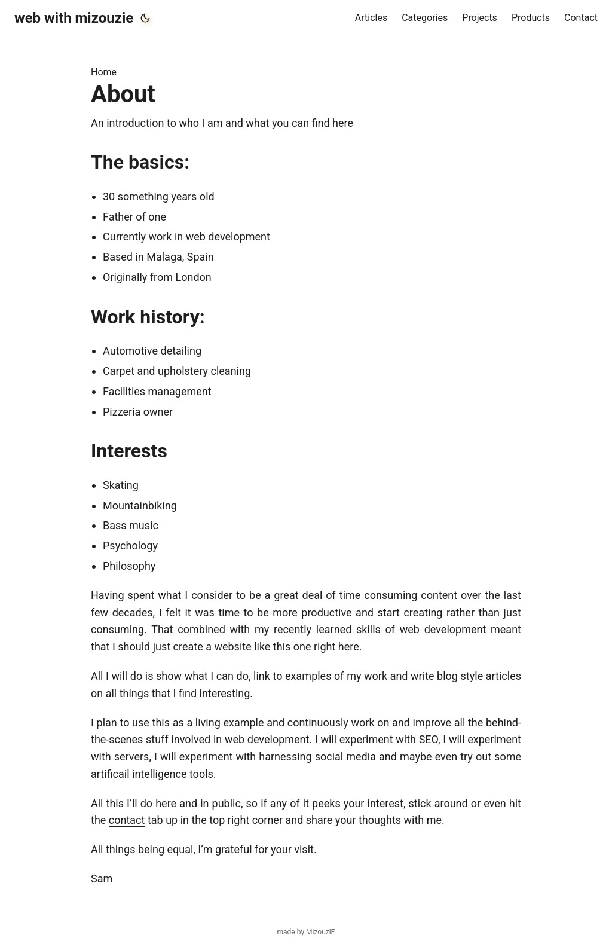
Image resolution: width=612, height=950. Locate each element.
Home (104, 72)
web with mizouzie (73, 18)
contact (127, 820)
